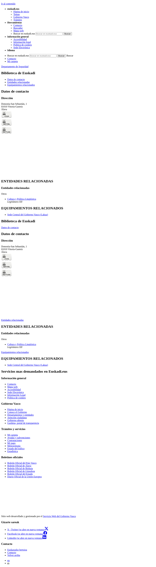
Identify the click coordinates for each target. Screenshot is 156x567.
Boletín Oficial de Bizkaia (20, 468)
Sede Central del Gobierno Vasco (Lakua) (27, 214)
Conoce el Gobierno (17, 412)
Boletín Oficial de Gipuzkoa (21, 471)
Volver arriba (13, 555)
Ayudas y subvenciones (18, 437)
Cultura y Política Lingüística (21, 199)
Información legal (22, 42)
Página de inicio (21, 11)
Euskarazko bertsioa (17, 549)
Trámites (17, 20)
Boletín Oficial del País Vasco (22, 463)
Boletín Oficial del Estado (20, 474)
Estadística (12, 451)
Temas (16, 14)
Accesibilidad (20, 39)
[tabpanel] (78, 132)
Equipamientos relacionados (15, 352)
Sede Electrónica (21, 47)
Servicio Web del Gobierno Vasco (59, 516)
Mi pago (11, 443)
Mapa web (18, 30)
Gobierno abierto (15, 420)
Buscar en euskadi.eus (24, 33)
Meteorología (13, 446)
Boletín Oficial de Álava (19, 465)
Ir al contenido (8, 3)
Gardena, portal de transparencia (23, 423)
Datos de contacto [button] (16, 79)
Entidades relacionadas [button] (18, 82)
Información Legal (16, 395)
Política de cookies (22, 45)
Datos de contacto (10, 227)
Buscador (18, 28)
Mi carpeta (12, 61)
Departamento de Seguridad (14, 66)
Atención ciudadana (17, 417)
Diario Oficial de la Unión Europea (24, 476)
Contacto (17, 25)
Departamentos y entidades (20, 415)
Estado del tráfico (16, 448)
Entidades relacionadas (12, 320)
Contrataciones (14, 440)
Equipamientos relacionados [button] (21, 85)
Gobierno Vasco (21, 17)
